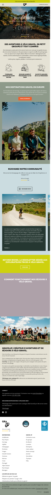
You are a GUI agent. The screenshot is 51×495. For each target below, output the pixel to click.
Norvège (4, 442)
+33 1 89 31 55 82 (16, 395)
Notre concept (30, 451)
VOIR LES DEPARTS (25, 28)
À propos (28, 458)
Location (28, 444)
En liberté (29, 442)
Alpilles (4, 444)
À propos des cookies (42, 488)
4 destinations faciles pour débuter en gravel (14, 481)
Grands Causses (6, 454)
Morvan (4, 458)
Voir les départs (25, 98)
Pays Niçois (5, 440)
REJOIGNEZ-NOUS (25, 189)
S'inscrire (25, 267)
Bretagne (4, 470)
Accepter (46, 492)
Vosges (4, 451)
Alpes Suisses (6, 465)
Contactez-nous (43, 4)
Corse (3, 461)
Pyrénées (4, 449)
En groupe (29, 440)
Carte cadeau (29, 449)
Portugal (4, 463)
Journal (28, 454)
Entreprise (29, 447)
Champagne (5, 447)
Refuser (39, 492)
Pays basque (5, 468)
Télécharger (5, 408)
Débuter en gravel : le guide (10, 476)
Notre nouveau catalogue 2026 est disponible (25, 1)
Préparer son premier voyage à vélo (12, 479)
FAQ (27, 461)
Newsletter (29, 456)
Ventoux (4, 456)
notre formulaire (37, 393)
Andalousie (5, 437)
